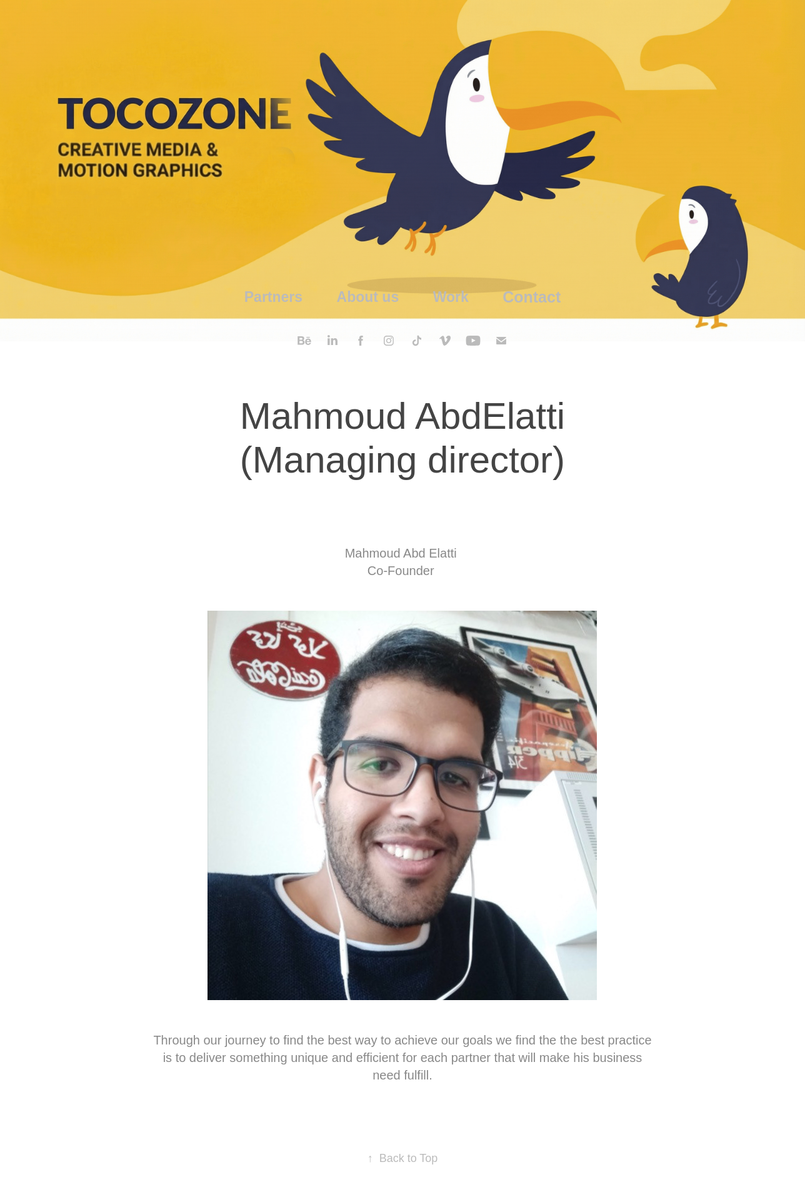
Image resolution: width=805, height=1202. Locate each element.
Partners (273, 297)
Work (451, 297)
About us (368, 297)
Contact (531, 297)
